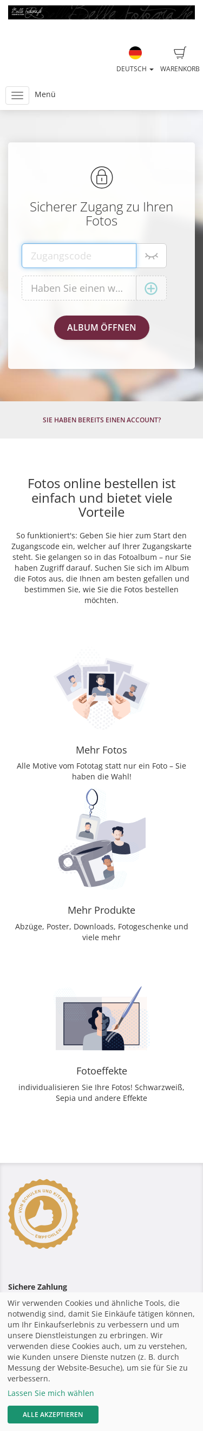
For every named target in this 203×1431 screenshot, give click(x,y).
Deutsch (135, 59)
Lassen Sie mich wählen (51, 1393)
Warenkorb (180, 59)
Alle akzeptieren (53, 1414)
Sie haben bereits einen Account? (102, 419)
